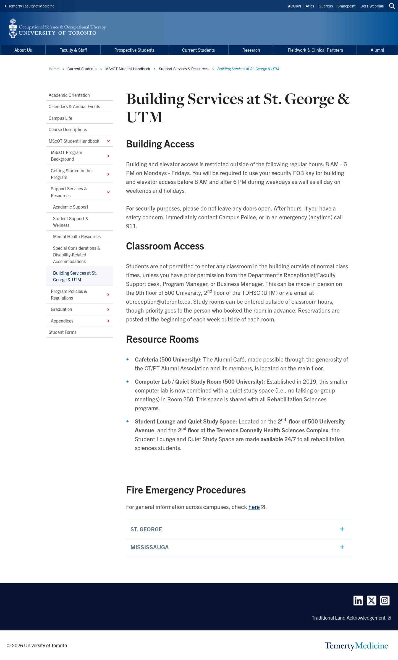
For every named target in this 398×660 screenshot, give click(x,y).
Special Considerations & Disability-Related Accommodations (76, 254)
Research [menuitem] (251, 50)
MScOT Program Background (81, 155)
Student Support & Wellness (70, 221)
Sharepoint (346, 5)
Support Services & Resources (81, 192)
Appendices (81, 320)
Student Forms (62, 332)
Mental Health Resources (77, 236)
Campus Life (60, 118)
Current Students (81, 68)
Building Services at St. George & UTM (75, 276)
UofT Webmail (372, 5)
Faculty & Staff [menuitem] (73, 50)
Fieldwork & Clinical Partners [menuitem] (315, 50)
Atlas (310, 5)
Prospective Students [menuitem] (134, 50)
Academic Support (70, 206)
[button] (239, 529)
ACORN (294, 5)
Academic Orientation (69, 95)
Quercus (326, 5)
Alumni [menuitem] (377, 50)
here (254, 506)
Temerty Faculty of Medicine (29, 5)
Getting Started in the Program (81, 174)
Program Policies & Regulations (81, 294)
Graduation (81, 309)
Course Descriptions (68, 129)
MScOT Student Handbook (80, 140)
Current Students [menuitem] (198, 50)
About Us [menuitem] (23, 50)
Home (54, 68)
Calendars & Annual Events (74, 106)
